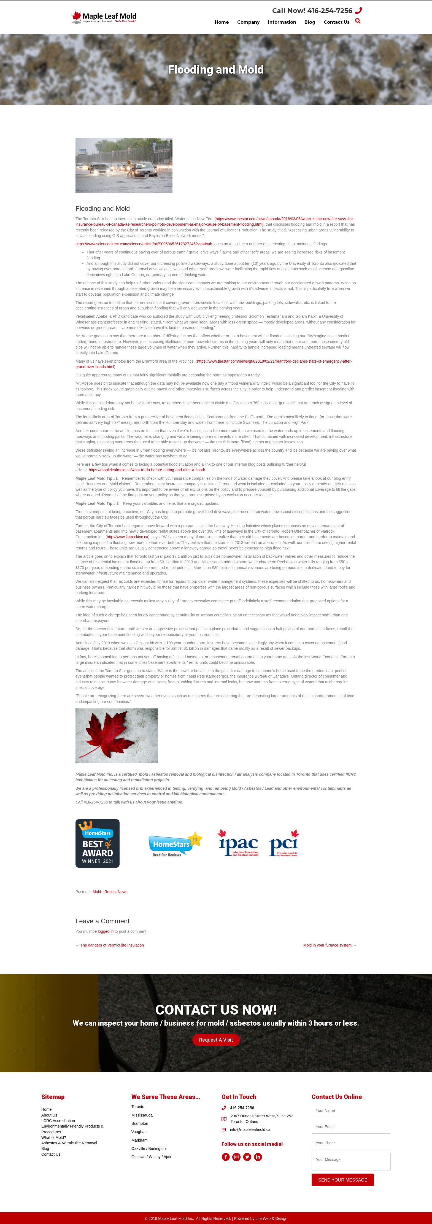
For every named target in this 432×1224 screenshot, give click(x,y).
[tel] (351, 1143)
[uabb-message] (351, 1162)
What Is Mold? (53, 1137)
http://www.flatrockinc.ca (127, 537)
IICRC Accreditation (58, 1120)
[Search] (358, 21)
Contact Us (50, 1154)
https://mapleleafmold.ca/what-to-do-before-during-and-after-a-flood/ (147, 470)
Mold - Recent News (110, 891)
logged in (106, 931)
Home (46, 1109)
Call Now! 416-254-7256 (312, 11)
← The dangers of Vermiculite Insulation (109, 945)
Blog (45, 1148)
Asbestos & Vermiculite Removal (69, 1143)
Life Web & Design (271, 1218)
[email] (351, 1127)
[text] (351, 1110)
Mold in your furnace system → (330, 945)
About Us (49, 1115)
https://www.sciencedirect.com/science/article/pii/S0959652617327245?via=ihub (143, 244)
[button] (216, 1040)
